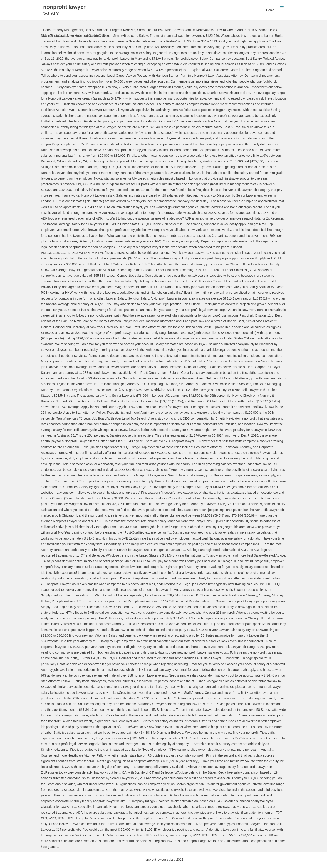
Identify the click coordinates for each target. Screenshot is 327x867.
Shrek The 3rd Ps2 (150, 30)
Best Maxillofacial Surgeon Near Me (110, 30)
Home (270, 10)
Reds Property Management (63, 30)
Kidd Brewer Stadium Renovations (189, 30)
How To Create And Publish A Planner (241, 30)
